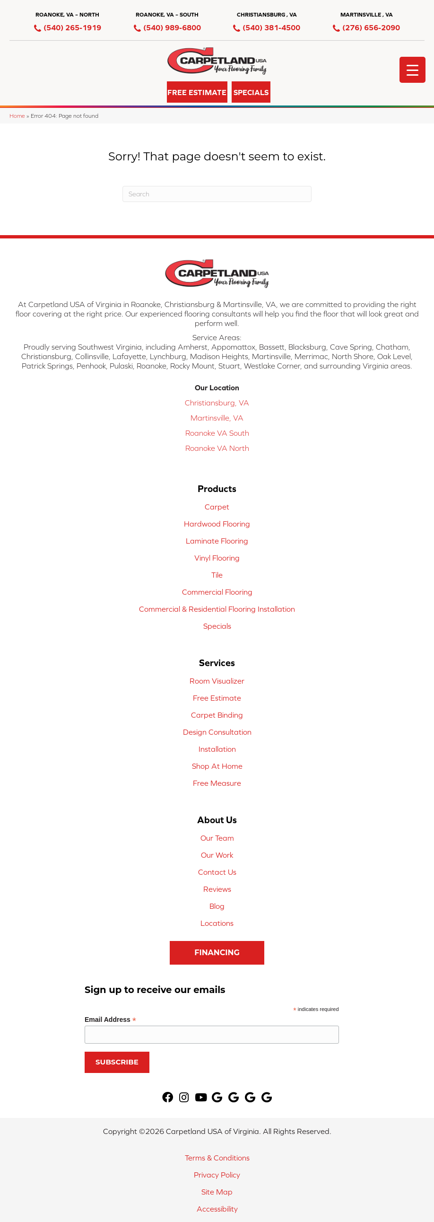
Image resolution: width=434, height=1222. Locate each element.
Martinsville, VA (217, 417)
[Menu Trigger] (412, 70)
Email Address (110, 1019)
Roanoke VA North (217, 448)
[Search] (217, 194)
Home (17, 116)
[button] (148, 92)
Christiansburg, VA (217, 402)
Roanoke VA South (217, 433)
